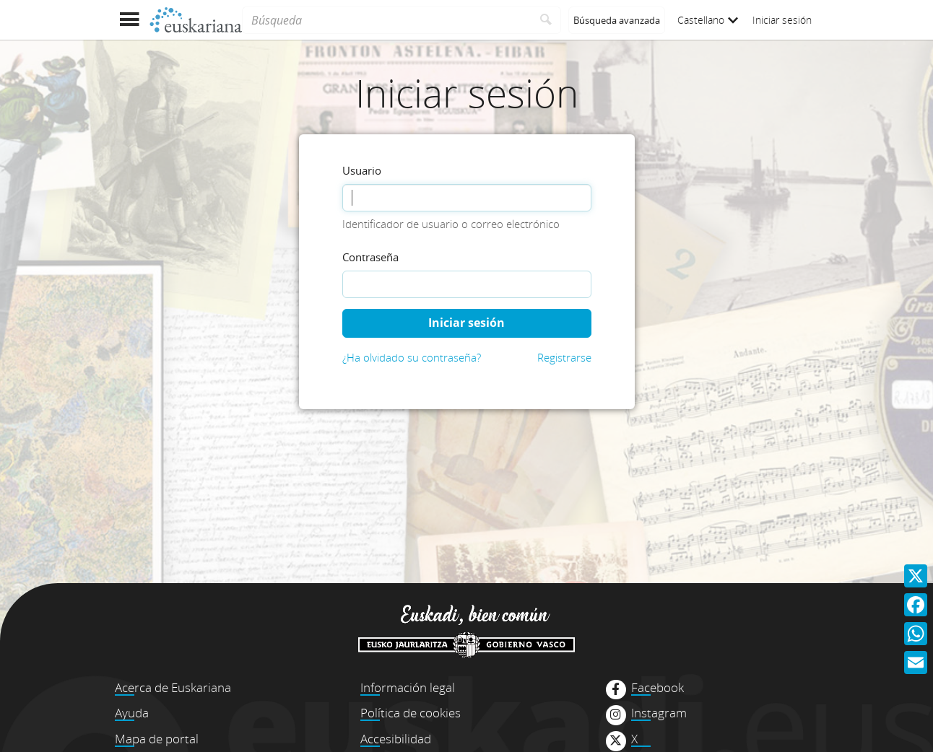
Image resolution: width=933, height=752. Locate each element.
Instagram (659, 713)
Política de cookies (410, 712)
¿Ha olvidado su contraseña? (411, 357)
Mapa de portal (157, 738)
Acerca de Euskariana (173, 687)
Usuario (361, 170)
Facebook (657, 687)
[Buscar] (546, 20)
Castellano (707, 20)
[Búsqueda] (386, 20)
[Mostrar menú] (129, 20)
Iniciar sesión (782, 20)
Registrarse (564, 357)
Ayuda (132, 712)
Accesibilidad (395, 738)
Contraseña (370, 257)
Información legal (407, 687)
